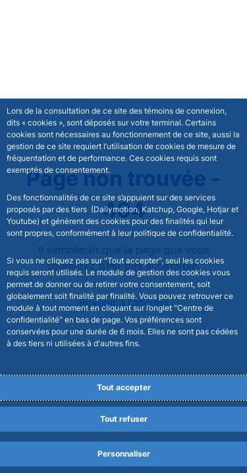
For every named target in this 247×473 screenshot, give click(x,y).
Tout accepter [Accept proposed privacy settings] (124, 387)
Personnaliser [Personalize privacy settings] (123, 454)
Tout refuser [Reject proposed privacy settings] (124, 419)
